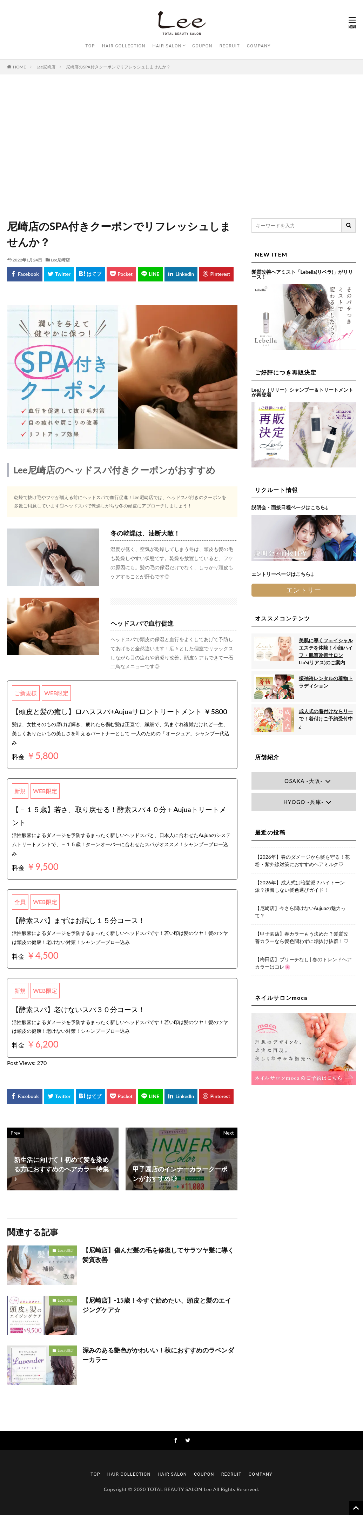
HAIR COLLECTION (124, 45)
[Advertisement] (181, 144)
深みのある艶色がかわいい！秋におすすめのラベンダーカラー (158, 1354)
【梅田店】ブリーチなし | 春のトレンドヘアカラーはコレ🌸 (303, 963)
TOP (90, 45)
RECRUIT (230, 45)
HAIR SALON (167, 45)
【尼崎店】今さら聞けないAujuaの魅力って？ (300, 911)
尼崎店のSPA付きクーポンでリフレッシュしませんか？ (118, 66)
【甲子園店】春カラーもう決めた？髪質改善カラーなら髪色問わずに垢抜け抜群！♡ (301, 937)
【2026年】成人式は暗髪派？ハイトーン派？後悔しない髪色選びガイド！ (300, 886)
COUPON (202, 45)
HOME (19, 66)
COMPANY (259, 45)
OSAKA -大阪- (303, 781)
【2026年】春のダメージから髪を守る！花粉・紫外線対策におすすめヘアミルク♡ (302, 860)
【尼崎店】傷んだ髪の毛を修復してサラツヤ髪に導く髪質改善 (158, 1254)
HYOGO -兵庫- (303, 802)
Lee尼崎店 (46, 66)
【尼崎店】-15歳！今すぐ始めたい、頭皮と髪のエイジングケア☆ (156, 1305)
